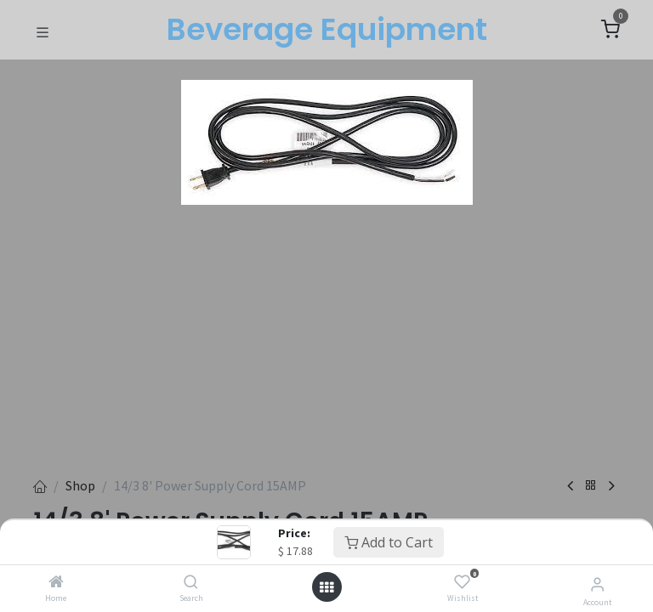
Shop (80, 485)
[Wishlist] (462, 582)
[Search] (191, 582)
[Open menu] (326, 587)
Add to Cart (388, 542)
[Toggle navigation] (42, 30)
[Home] (56, 582)
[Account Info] (597, 584)
